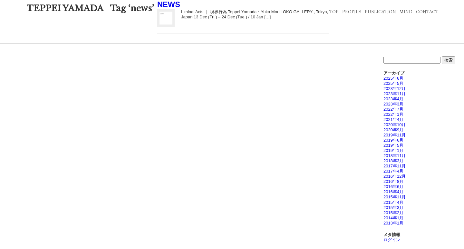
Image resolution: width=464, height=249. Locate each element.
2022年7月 (393, 109)
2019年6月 (393, 140)
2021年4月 (393, 119)
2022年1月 (393, 114)
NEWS (168, 4)
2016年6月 (393, 186)
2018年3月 (393, 160)
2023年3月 (393, 104)
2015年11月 (394, 196)
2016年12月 (394, 176)
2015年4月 (393, 202)
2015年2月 (393, 212)
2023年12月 (394, 88)
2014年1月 (393, 217)
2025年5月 (393, 83)
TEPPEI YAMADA (64, 8)
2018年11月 (394, 155)
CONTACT (427, 11)
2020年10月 (394, 124)
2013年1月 (393, 223)
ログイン (391, 239)
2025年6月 (393, 78)
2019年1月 (393, 150)
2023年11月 (394, 93)
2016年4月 (393, 191)
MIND (405, 11)
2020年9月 (393, 129)
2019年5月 (393, 145)
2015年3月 (393, 207)
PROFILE (351, 11)
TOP (334, 11)
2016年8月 (393, 181)
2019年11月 (394, 135)
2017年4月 (393, 171)
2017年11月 (394, 166)
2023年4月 (393, 98)
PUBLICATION (380, 11)
